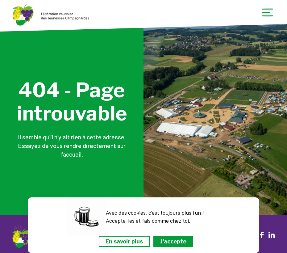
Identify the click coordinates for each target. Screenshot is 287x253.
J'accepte (173, 241)
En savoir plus (124, 241)
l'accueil (70, 154)
